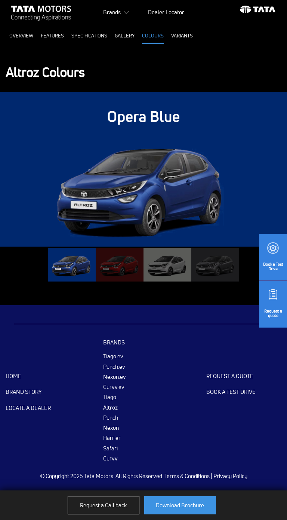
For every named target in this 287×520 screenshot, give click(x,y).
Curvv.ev (113, 386)
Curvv (110, 458)
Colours (153, 36)
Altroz (110, 407)
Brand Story (24, 392)
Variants (182, 36)
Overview (21, 36)
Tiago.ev (113, 356)
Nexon (111, 427)
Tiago (109, 396)
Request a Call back (103, 505)
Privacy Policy (230, 476)
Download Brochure (180, 505)
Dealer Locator (166, 12)
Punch (110, 417)
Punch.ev (114, 366)
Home (13, 376)
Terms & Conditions (187, 476)
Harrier (112, 437)
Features (52, 36)
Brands (112, 12)
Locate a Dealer (28, 408)
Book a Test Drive (231, 392)
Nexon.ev (114, 376)
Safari (110, 448)
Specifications (89, 36)
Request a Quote (229, 376)
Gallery (125, 36)
